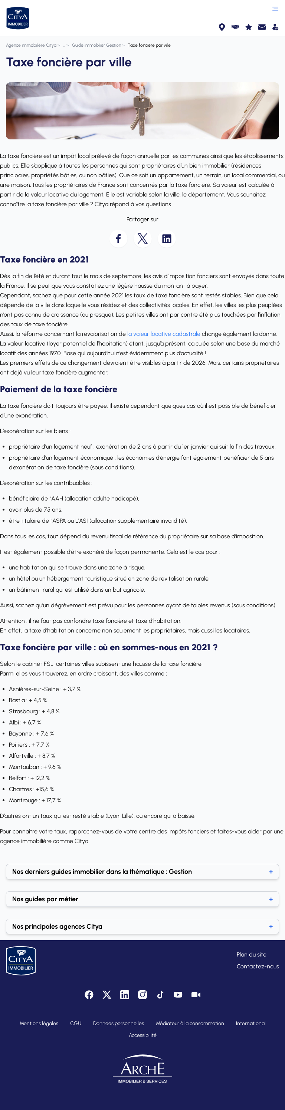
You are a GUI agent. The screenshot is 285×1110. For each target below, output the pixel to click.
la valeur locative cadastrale (163, 333)
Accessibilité (143, 1035)
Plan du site (251, 954)
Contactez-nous (258, 966)
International (251, 1023)
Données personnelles (118, 1023)
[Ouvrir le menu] (275, 9)
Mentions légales (39, 1023)
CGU (75, 1023)
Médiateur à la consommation (190, 1023)
